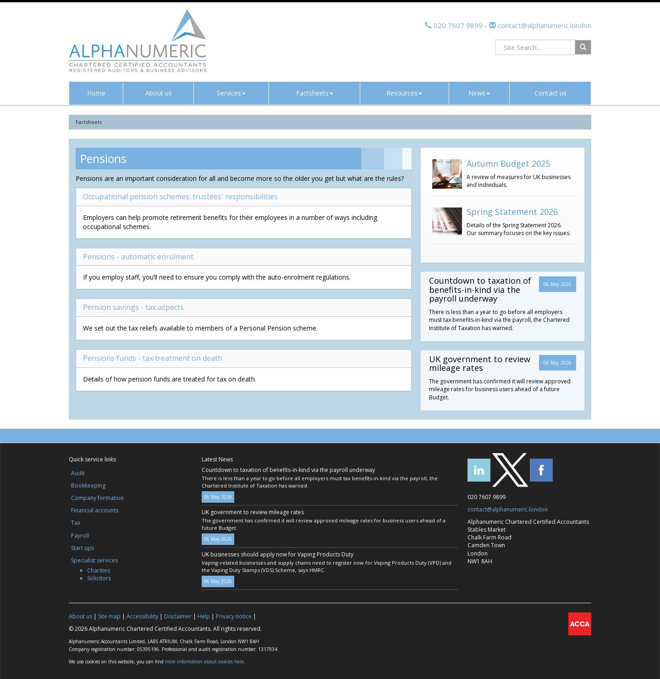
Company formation (97, 498)
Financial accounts (94, 510)
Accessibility (142, 616)
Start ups (82, 548)
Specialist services (94, 560)
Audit (78, 473)
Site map (109, 616)
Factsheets (314, 93)
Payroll (80, 535)
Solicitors (99, 578)
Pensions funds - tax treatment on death (152, 358)
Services (231, 93)
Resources (404, 93)
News (479, 93)
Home (96, 93)
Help (204, 616)
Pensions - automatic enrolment (138, 257)
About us (158, 93)
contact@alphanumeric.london (543, 25)
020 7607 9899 (458, 25)
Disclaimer (178, 616)
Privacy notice (234, 616)
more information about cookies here (204, 661)
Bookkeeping (88, 485)
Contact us (550, 93)
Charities (98, 570)
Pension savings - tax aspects (133, 307)
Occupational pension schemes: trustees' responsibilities (180, 196)
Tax (75, 523)
